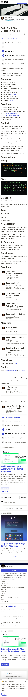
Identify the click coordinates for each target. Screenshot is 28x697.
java (25, 34)
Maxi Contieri (8, 17)
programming (11, 34)
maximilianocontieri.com (10, 20)
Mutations (13, 94)
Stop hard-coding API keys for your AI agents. (13, 544)
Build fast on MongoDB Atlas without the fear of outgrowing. (12, 469)
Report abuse (19, 508)
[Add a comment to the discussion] (15, 503)
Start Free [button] (5, 664)
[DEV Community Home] (6, 2)
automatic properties (12, 115)
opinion (15, 363)
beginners (19, 34)
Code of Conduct (10, 508)
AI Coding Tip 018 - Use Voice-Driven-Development (14, 624)
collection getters (11, 113)
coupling (11, 100)
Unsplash (22, 370)
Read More (5, 491)
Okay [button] (4, 694)
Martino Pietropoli (11, 370)
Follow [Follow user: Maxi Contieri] (14, 570)
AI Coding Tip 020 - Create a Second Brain (14, 617)
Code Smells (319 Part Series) (11, 39)
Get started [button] (14, 556)
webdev (3, 34)
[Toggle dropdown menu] (26, 448)
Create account (22, 2)
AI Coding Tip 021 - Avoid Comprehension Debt (14, 611)
